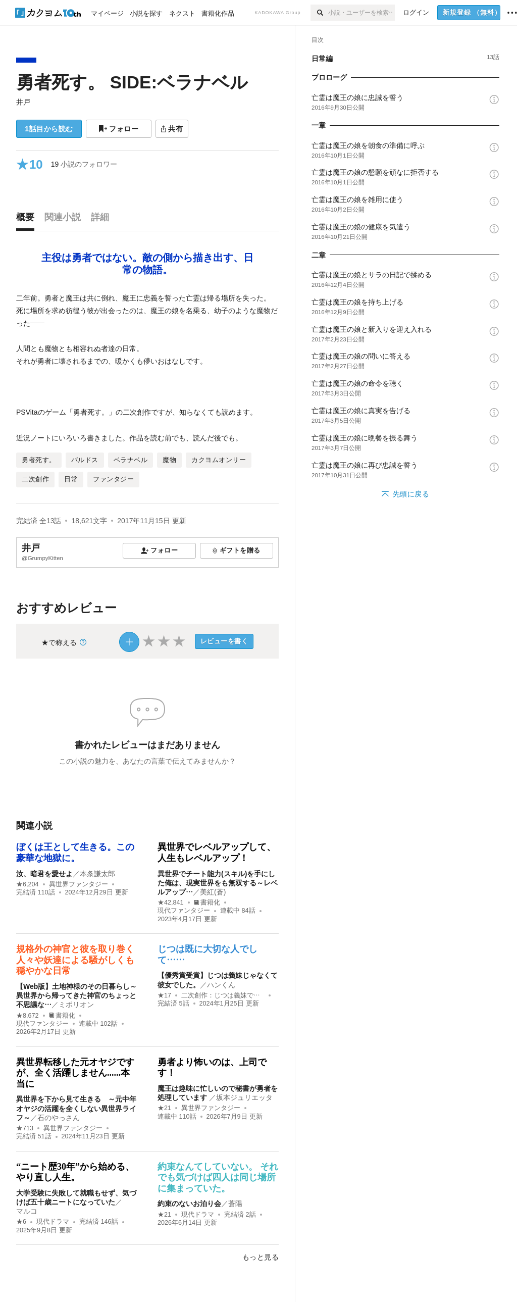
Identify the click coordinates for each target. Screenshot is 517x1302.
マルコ (26, 1211)
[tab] (27, 220)
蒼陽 (235, 1203)
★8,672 (27, 1015)
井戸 (23, 102)
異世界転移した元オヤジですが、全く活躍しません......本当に (75, 1073)
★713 (24, 1128)
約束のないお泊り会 (189, 1203)
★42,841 (171, 902)
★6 (21, 1221)
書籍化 (207, 902)
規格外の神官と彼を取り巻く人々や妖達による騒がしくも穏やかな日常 (75, 960)
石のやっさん (58, 1118)
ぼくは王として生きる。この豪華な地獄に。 (75, 852)
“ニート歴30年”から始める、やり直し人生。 (75, 1172)
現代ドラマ (52, 1221)
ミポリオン (76, 1004)
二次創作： (223, 995)
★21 (164, 1108)
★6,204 (27, 884)
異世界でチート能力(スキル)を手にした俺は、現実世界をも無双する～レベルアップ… (218, 883)
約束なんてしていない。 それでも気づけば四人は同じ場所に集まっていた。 (218, 1177)
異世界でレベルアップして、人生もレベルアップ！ (217, 852)
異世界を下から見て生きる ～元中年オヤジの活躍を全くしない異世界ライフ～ (76, 1108)
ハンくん (221, 985)
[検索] (319, 13)
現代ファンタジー (184, 910)
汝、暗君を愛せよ (44, 874)
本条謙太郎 (97, 874)
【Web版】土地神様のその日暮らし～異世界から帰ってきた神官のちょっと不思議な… (76, 995)
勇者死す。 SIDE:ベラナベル (132, 82)
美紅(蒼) (213, 892)
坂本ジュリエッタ (244, 1097)
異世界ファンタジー (78, 884)
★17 (164, 995)
